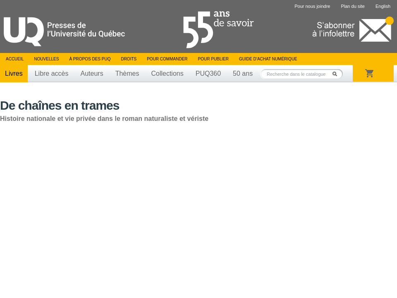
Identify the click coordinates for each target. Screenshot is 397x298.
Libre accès (52, 73)
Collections (167, 73)
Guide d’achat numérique (268, 59)
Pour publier (213, 59)
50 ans (243, 73)
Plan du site (352, 6)
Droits (128, 59)
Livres (14, 73)
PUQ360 (208, 73)
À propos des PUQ (89, 59)
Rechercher (337, 74)
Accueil (15, 59)
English (382, 6)
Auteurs (92, 73)
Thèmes (127, 73)
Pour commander (167, 59)
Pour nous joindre (312, 6)
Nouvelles (46, 59)
